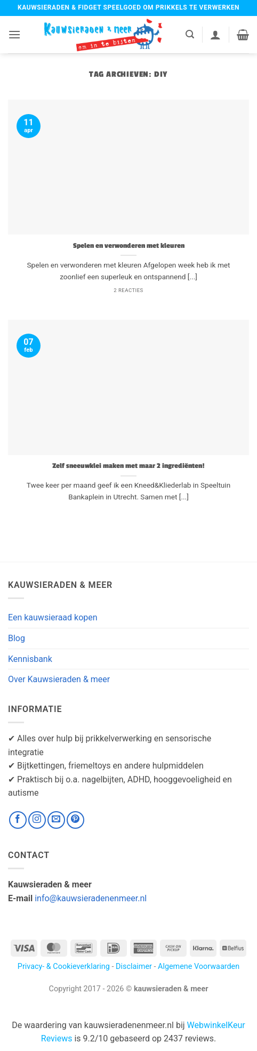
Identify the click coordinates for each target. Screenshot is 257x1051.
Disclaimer (134, 966)
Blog (16, 638)
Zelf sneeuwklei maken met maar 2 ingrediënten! (128, 466)
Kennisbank (30, 659)
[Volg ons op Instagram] (37, 820)
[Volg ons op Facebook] (18, 820)
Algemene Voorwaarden (198, 966)
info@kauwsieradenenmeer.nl (91, 898)
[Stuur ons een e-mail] (56, 820)
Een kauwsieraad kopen (53, 617)
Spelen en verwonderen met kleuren (128, 246)
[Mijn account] (215, 34)
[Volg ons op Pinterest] (75, 820)
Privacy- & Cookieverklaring (64, 966)
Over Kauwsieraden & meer (59, 679)
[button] (14, 34)
